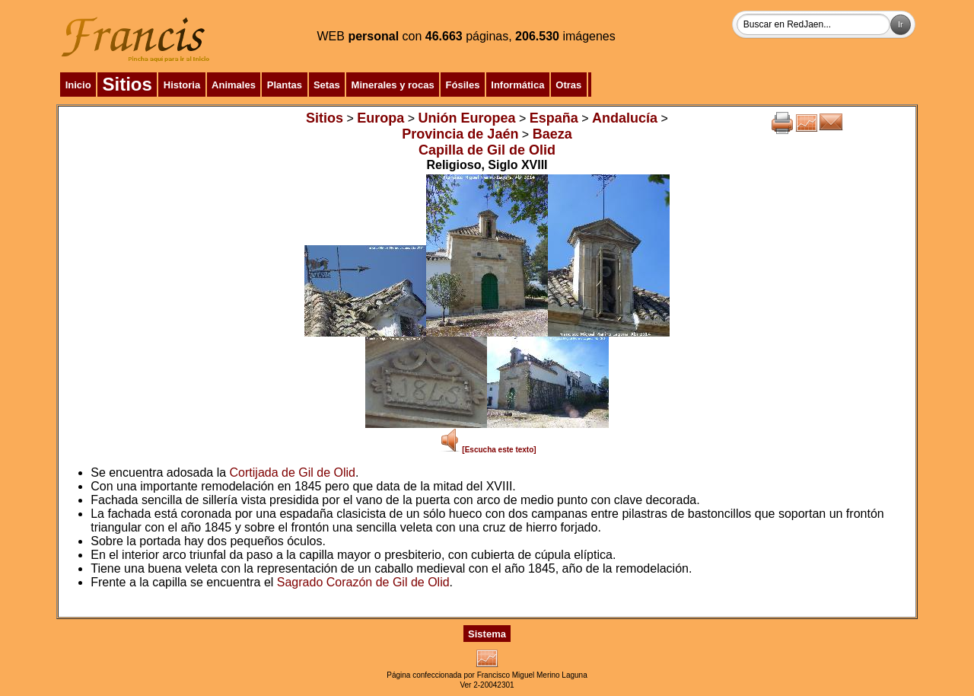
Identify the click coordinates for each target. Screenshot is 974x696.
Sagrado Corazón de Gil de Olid (363, 582)
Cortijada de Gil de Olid (292, 472)
